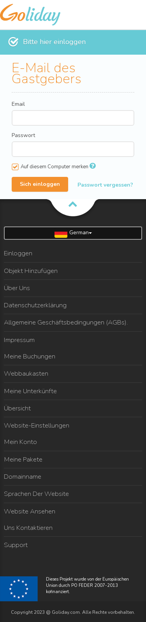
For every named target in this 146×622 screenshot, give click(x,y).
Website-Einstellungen (36, 425)
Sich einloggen (40, 183)
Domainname (22, 476)
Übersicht (17, 408)
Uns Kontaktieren (28, 527)
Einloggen (18, 253)
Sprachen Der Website (36, 493)
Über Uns (17, 287)
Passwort (23, 135)
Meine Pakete (23, 459)
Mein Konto (20, 441)
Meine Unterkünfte (30, 391)
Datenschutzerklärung (35, 305)
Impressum (19, 339)
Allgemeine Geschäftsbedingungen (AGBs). (66, 322)
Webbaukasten (26, 373)
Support (16, 544)
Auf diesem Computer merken (53, 167)
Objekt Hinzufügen (31, 270)
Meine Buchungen (29, 356)
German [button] (73, 233)
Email (18, 104)
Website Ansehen (29, 511)
